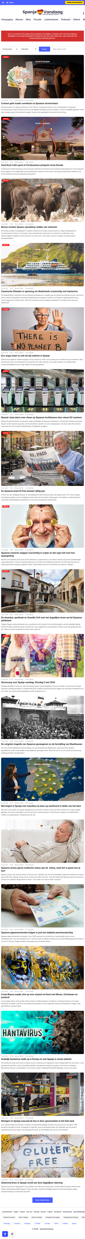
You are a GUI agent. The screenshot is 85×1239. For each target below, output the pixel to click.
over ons (29, 1212)
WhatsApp (7, 1223)
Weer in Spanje (23, 1217)
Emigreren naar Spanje (52, 1217)
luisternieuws (51, 19)
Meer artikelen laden (42, 1200)
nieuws (19, 19)
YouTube (47, 1223)
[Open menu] (3, 2)
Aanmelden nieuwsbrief (74, 2)
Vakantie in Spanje (9, 1217)
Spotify (74, 1223)
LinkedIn (65, 1223)
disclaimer (57, 1212)
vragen (15, 1212)
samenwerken (7, 1212)
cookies (50, 1212)
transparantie (67, 1212)
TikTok (56, 1223)
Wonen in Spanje (37, 1217)
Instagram (27, 1223)
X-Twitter (37, 1223)
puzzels (37, 19)
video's (76, 19)
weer (28, 19)
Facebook (17, 1223)
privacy (43, 1212)
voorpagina (7, 19)
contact (22, 1212)
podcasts (65, 19)
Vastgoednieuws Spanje (71, 1217)
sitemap (36, 1212)
